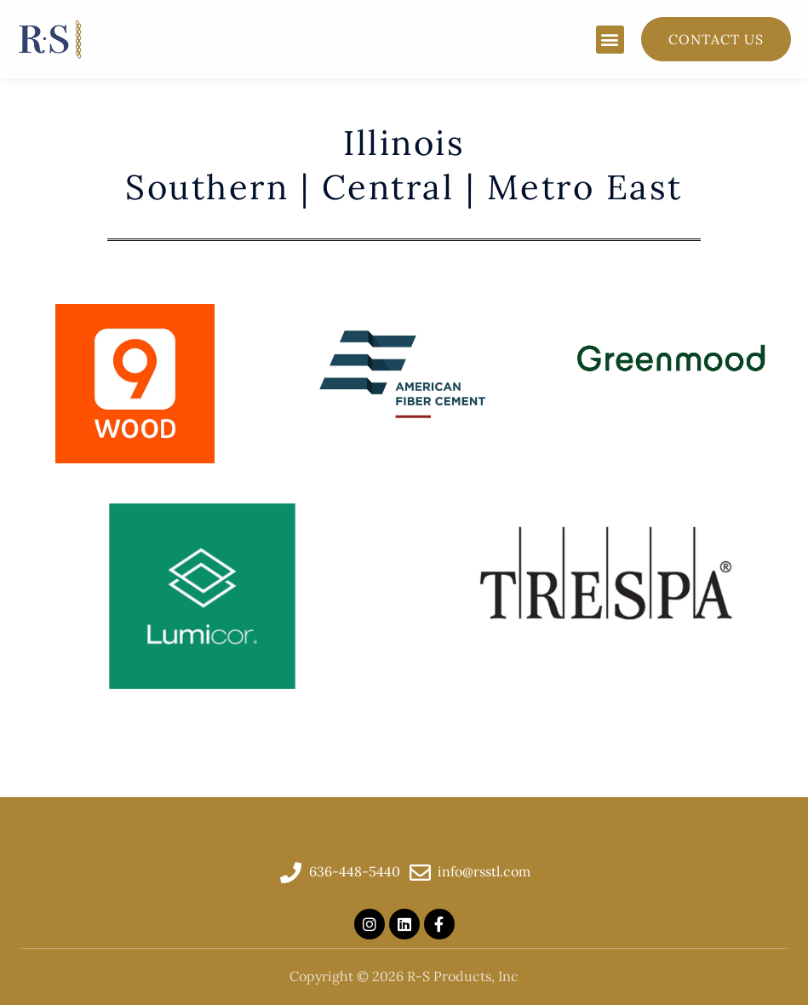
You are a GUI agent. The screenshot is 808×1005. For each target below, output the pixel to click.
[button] (610, 40)
